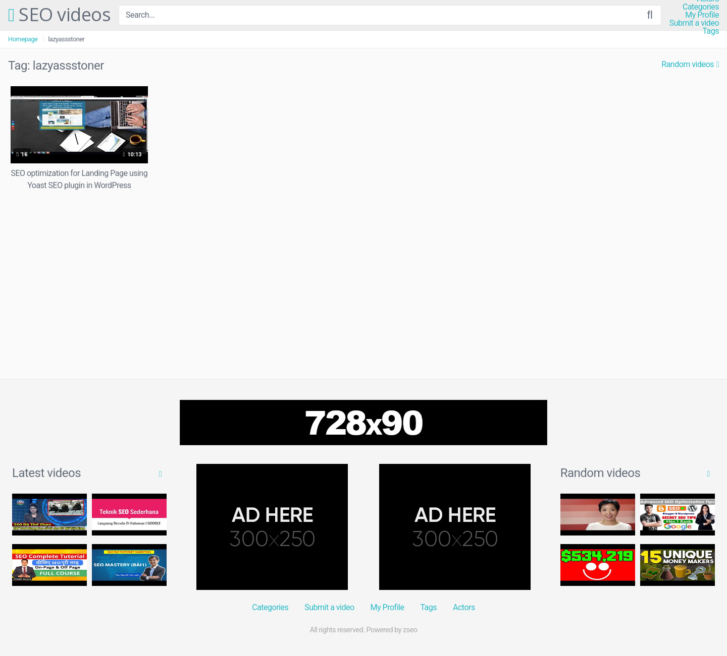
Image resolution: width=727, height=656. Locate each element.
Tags (710, 31)
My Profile (702, 15)
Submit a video (694, 23)
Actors (464, 607)
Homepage (23, 39)
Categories (701, 7)
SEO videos (59, 15)
